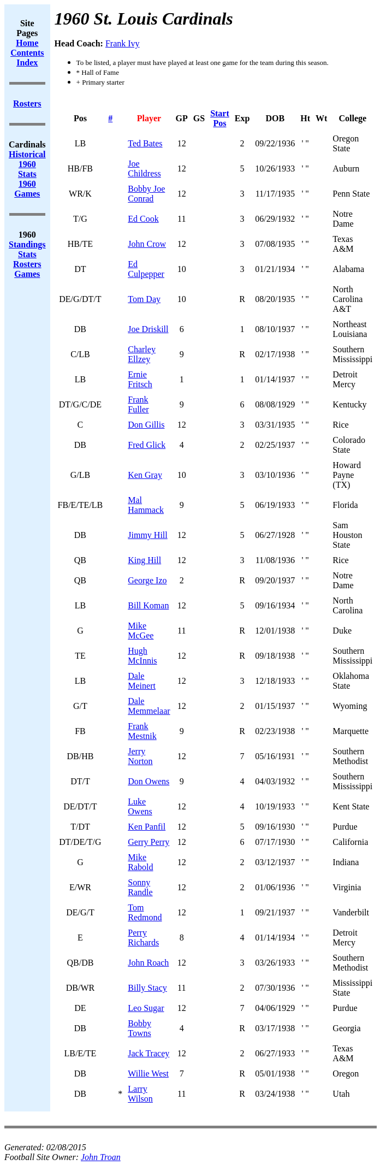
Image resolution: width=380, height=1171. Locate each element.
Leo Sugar (146, 1008)
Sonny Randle (140, 887)
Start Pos (219, 118)
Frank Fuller (138, 404)
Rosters (27, 264)
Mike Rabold (140, 862)
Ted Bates (145, 143)
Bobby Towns (139, 1028)
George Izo (147, 580)
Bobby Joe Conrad (146, 193)
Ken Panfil (146, 826)
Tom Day (144, 299)
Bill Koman (148, 605)
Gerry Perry (148, 842)
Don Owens (148, 781)
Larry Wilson (140, 1093)
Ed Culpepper (146, 269)
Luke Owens (140, 806)
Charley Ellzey (142, 354)
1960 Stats (27, 169)
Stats (27, 254)
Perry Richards (143, 937)
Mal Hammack (146, 504)
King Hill (144, 560)
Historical (27, 154)
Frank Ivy (122, 43)
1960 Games (27, 188)
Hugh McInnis (142, 655)
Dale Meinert (142, 680)
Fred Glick (146, 445)
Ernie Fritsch (140, 379)
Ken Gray (145, 475)
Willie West (148, 1073)
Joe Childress (144, 168)
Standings (27, 244)
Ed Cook (143, 218)
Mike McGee (140, 630)
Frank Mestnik (142, 731)
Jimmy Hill (147, 535)
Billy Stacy (147, 987)
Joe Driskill (148, 329)
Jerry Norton (140, 756)
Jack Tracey (148, 1053)
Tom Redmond (145, 912)
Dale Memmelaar (149, 705)
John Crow (147, 244)
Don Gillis (146, 424)
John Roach (148, 962)
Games (27, 274)
